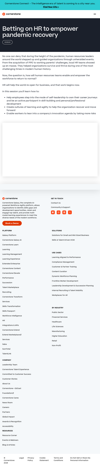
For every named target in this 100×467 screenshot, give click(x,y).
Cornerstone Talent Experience (15, 369)
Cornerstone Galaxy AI (11, 240)
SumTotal (6, 349)
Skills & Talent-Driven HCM (63, 240)
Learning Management (12, 254)
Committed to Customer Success (16, 374)
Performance (8, 278)
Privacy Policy (31, 459)
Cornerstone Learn (10, 245)
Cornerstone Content (11, 268)
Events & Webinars (10, 440)
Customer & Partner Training (64, 267)
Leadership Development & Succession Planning (73, 285)
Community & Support (60, 207)
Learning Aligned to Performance (66, 257)
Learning (6, 249)
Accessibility (7, 426)
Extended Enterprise (11, 263)
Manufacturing (58, 331)
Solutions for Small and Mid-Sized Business (70, 235)
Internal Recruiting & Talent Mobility (67, 290)
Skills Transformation (11, 306)
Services (6, 301)
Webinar (7, 42)
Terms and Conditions (58, 459)
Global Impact (8, 417)
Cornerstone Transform (12, 297)
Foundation (8, 393)
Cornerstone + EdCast (11, 388)
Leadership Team (9, 364)
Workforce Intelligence (12, 316)
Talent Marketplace (10, 287)
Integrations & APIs (10, 325)
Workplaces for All (60, 295)
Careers (5, 407)
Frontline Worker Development (65, 281)
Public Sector (58, 312)
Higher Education (59, 336)
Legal (21, 458)
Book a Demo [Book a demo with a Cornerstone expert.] (12, 223)
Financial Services (60, 317)
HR (3, 320)
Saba (4, 344)
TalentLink (6, 353)
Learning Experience (11, 259)
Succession (7, 282)
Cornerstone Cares (10, 398)
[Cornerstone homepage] (25, 198)
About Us (6, 383)
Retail (54, 341)
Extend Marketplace (12, 335)
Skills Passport (8, 311)
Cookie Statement (44, 459)
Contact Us (56, 203)
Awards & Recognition (11, 421)
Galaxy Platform (9, 235)
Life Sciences (57, 326)
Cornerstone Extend (11, 330)
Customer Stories (9, 379)
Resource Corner (9, 435)
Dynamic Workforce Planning (64, 276)
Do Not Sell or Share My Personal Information (80, 459)
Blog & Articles (8, 445)
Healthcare (57, 322)
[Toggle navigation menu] (93, 14)
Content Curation (59, 271)
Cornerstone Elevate (11, 273)
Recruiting (6, 292)
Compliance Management (63, 262)
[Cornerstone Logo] (11, 14)
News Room (7, 402)
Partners (6, 412)
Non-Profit (56, 345)
